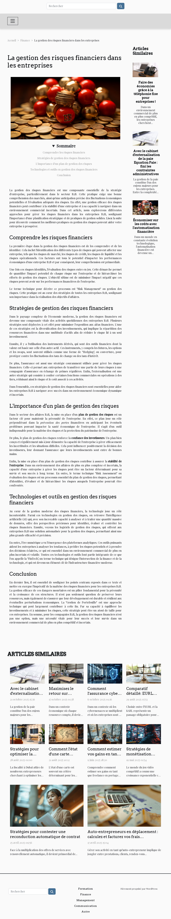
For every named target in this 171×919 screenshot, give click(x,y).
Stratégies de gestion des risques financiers (63, 158)
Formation (85, 888)
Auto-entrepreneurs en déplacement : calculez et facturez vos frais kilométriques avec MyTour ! (123, 836)
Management (85, 900)
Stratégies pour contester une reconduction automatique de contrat (45, 834)
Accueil (11, 40)
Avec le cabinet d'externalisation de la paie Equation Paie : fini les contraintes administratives (146, 162)
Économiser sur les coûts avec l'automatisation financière (146, 226)
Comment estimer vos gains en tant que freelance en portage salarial (105, 756)
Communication (85, 905)
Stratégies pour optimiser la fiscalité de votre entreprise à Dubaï (27, 756)
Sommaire (65, 145)
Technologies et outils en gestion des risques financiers (63, 169)
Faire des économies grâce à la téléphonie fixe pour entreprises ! (146, 92)
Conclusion (64, 175)
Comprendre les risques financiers (64, 152)
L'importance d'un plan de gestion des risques (64, 163)
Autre (85, 911)
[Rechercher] (81, 6)
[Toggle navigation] (12, 21)
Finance (25, 40)
